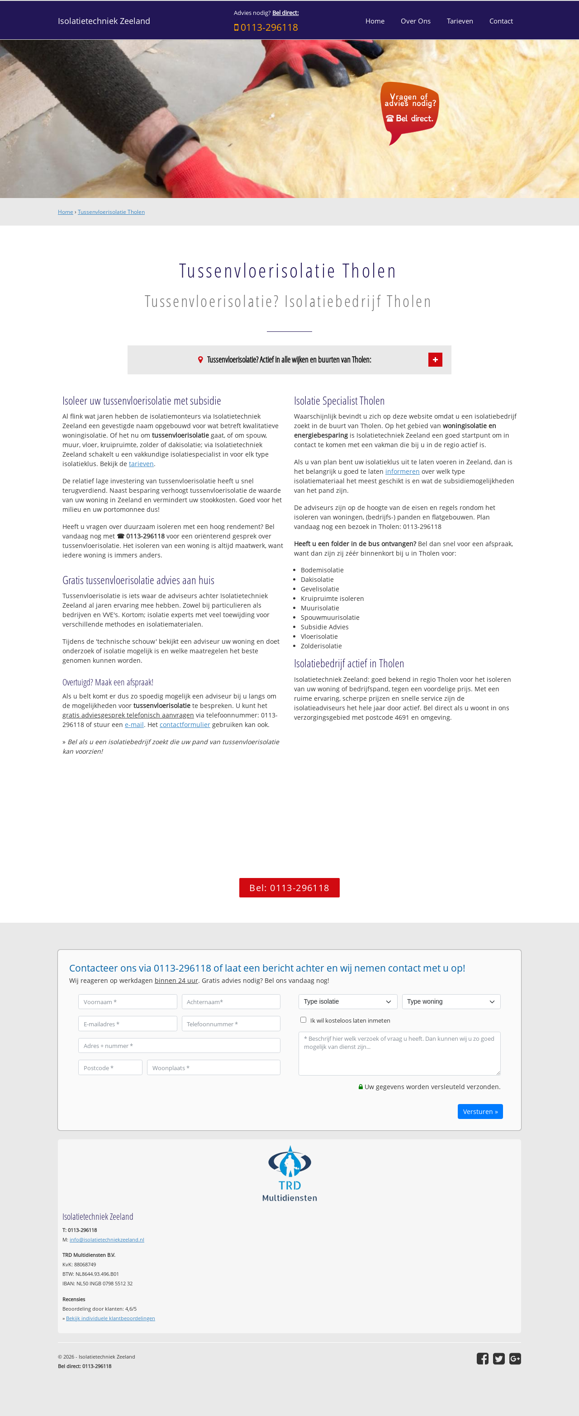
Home (65, 212)
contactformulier (185, 724)
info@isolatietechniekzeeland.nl (107, 1239)
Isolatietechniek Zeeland (104, 20)
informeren (402, 471)
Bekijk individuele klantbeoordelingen (110, 1318)
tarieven (141, 463)
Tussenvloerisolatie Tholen (111, 212)
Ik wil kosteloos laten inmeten (350, 1020)
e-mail (134, 724)
